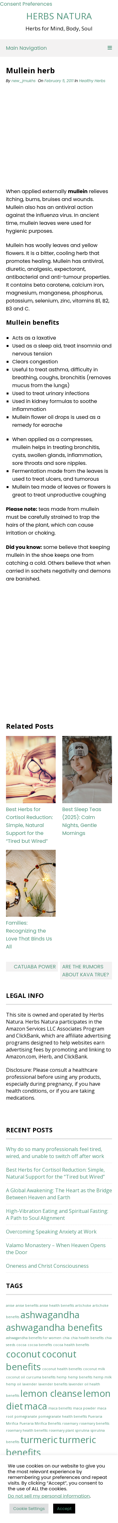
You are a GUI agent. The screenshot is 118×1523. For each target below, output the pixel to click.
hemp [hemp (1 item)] (62, 1377)
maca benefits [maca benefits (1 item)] (60, 1408)
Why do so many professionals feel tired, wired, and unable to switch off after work (55, 1153)
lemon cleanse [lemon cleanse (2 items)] (51, 1393)
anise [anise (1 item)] (10, 1305)
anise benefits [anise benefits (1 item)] (27, 1305)
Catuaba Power (35, 966)
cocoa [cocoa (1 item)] (21, 1345)
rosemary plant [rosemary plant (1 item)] (61, 1430)
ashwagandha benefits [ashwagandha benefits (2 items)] (54, 1327)
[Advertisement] (54, 136)
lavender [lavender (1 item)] (29, 1384)
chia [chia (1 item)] (66, 1338)
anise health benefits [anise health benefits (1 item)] (57, 1305)
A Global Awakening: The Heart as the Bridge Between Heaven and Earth (59, 1194)
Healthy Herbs (92, 80)
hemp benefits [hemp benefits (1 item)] (80, 1377)
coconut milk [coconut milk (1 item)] (94, 1369)
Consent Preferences (26, 4)
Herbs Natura (59, 16)
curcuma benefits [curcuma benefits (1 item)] (40, 1377)
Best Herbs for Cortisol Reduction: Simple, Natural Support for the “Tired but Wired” (29, 825)
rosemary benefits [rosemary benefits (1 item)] (94, 1423)
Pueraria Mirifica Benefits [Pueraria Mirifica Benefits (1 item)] (40, 1423)
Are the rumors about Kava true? (85, 970)
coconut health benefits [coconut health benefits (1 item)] (62, 1369)
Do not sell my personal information (49, 1496)
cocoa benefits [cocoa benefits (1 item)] (40, 1345)
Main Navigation (59, 48)
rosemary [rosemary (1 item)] (70, 1423)
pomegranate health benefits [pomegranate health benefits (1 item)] (62, 1416)
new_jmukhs (23, 80)
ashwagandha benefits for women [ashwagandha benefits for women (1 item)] (33, 1338)
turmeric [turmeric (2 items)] (39, 1439)
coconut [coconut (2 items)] (23, 1354)
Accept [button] (64, 1509)
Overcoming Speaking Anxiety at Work (51, 1231)
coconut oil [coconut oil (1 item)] (15, 1377)
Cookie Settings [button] (29, 1509)
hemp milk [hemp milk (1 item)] (102, 1377)
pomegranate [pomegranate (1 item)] (25, 1416)
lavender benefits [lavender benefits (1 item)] (52, 1384)
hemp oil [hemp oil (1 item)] (13, 1384)
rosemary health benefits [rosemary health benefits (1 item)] (27, 1430)
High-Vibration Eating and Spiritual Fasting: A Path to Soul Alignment (57, 1214)
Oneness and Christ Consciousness (47, 1265)
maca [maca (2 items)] (35, 1406)
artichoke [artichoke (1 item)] (83, 1305)
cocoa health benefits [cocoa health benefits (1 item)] (71, 1345)
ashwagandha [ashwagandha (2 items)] (50, 1314)
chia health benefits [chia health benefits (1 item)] (87, 1338)
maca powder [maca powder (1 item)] (84, 1408)
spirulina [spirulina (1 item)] (82, 1430)
